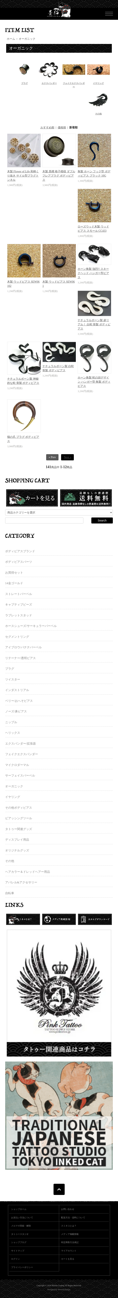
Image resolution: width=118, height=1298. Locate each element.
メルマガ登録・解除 (21, 1226)
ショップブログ (18, 1242)
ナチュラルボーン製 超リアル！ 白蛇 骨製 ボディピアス (94, 324)
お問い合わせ (67, 1209)
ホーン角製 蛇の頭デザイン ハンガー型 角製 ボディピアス (94, 381)
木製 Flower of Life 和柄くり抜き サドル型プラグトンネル (23, 175)
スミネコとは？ (68, 1226)
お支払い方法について (22, 1217)
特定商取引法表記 (70, 1242)
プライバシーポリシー (22, 1267)
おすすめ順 (47, 127)
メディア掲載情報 (70, 1234)
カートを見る (67, 1259)
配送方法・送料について (73, 1217)
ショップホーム (18, 1209)
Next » (67, 457)
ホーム (11, 38)
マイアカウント (68, 1250)
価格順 (62, 127)
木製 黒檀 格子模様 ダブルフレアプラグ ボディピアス (58, 175)
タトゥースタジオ (20, 1234)
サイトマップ (17, 1250)
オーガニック (27, 38)
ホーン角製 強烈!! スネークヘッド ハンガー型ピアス (93, 273)
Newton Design (64, 1289)
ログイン (15, 1259)
